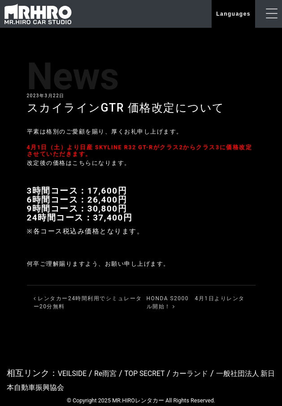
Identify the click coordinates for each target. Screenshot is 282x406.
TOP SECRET (158, 373)
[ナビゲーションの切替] (272, 14)
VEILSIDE (75, 373)
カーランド (212, 373)
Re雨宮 (113, 373)
